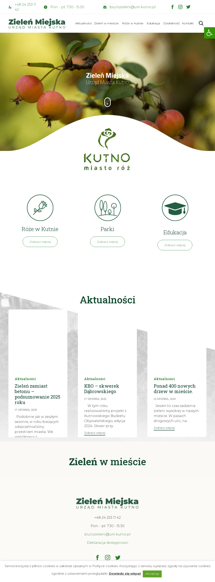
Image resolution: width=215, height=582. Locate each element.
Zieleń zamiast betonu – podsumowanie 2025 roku (37, 394)
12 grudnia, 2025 (165, 398)
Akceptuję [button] (152, 573)
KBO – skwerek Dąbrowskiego (101, 388)
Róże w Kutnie (132, 23)
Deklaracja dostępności (107, 543)
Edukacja (153, 23)
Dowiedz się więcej (125, 574)
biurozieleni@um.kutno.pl (133, 7)
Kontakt (188, 23)
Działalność (171, 23)
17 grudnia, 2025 (26, 409)
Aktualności (83, 23)
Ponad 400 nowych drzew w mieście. (175, 388)
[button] (209, 33)
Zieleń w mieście (106, 23)
